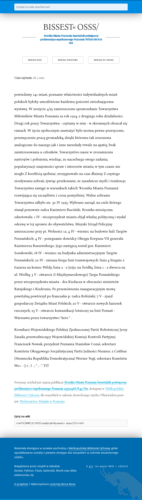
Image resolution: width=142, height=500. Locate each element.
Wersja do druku (104, 60)
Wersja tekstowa (68, 60)
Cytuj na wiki (22, 416)
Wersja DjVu (35, 60)
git (91, 466)
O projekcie (21, 484)
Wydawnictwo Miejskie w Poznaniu (42, 401)
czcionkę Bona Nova (62, 484)
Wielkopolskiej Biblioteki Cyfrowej (89, 448)
